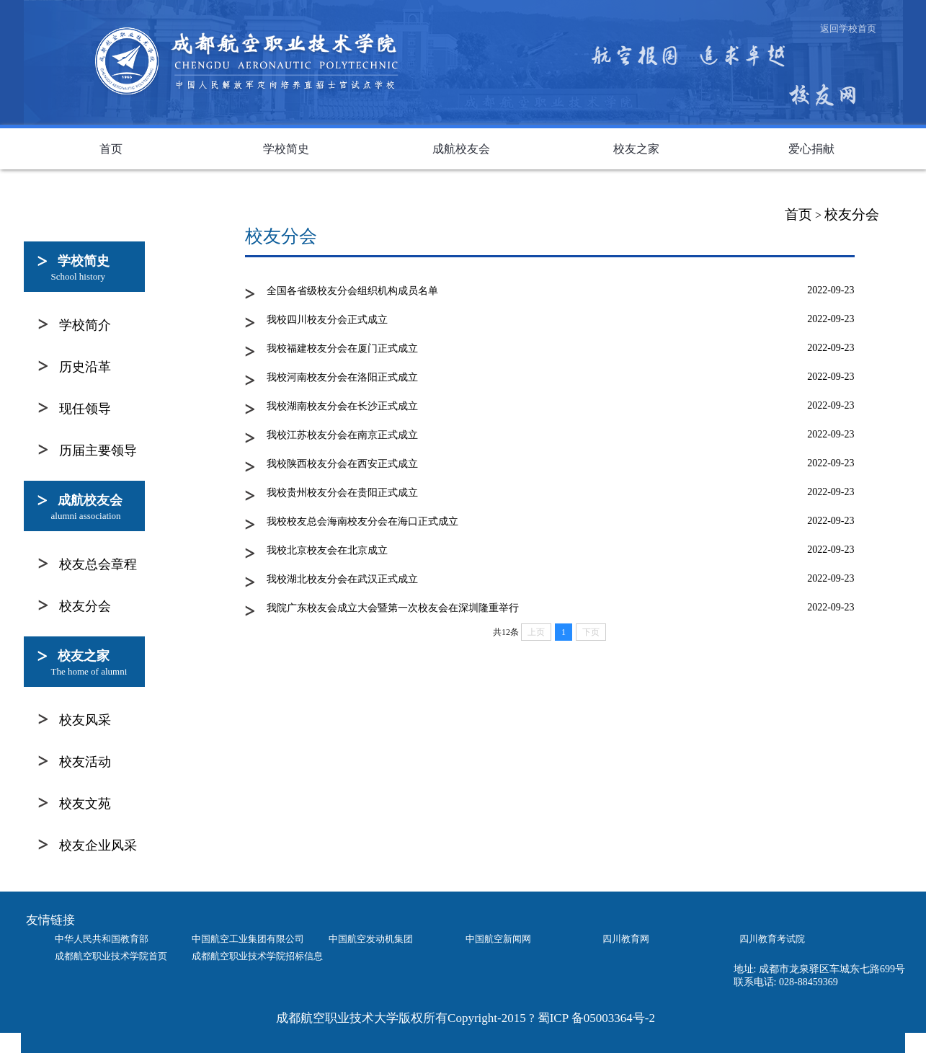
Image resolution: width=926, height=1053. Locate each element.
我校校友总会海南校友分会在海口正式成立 (362, 521)
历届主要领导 (98, 450)
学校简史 (286, 149)
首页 (111, 149)
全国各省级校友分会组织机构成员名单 (352, 290)
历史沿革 (85, 367)
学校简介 (85, 325)
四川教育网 (625, 938)
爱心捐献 (811, 149)
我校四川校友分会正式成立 (327, 319)
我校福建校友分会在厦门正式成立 (342, 348)
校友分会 (851, 214)
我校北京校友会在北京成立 (327, 550)
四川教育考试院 (772, 938)
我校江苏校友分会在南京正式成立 (342, 435)
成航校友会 (461, 149)
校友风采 (85, 720)
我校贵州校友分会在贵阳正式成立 (342, 492)
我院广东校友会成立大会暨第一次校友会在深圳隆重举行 (393, 608)
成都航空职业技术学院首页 (111, 956)
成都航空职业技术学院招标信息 (257, 956)
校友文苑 (85, 803)
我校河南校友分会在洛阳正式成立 (342, 377)
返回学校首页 (848, 28)
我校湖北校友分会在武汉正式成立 (342, 579)
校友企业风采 (98, 845)
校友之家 (636, 149)
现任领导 (85, 408)
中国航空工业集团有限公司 (248, 938)
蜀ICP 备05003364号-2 (596, 1018)
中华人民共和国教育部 (101, 938)
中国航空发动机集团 (371, 938)
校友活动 (85, 762)
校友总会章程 (98, 564)
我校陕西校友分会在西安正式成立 (342, 463)
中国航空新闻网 (498, 938)
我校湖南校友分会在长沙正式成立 (342, 406)
